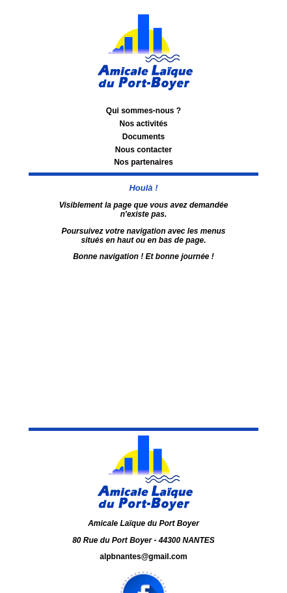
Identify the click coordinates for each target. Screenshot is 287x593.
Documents (143, 136)
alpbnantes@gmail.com (143, 556)
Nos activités (143, 123)
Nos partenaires (143, 162)
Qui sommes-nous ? (143, 110)
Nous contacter (143, 149)
